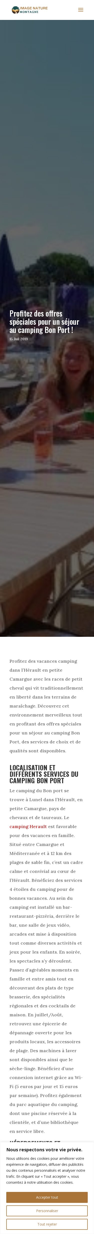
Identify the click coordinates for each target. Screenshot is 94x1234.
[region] (47, 1188)
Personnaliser (47, 1210)
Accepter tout (47, 1197)
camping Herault (28, 826)
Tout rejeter (47, 1224)
